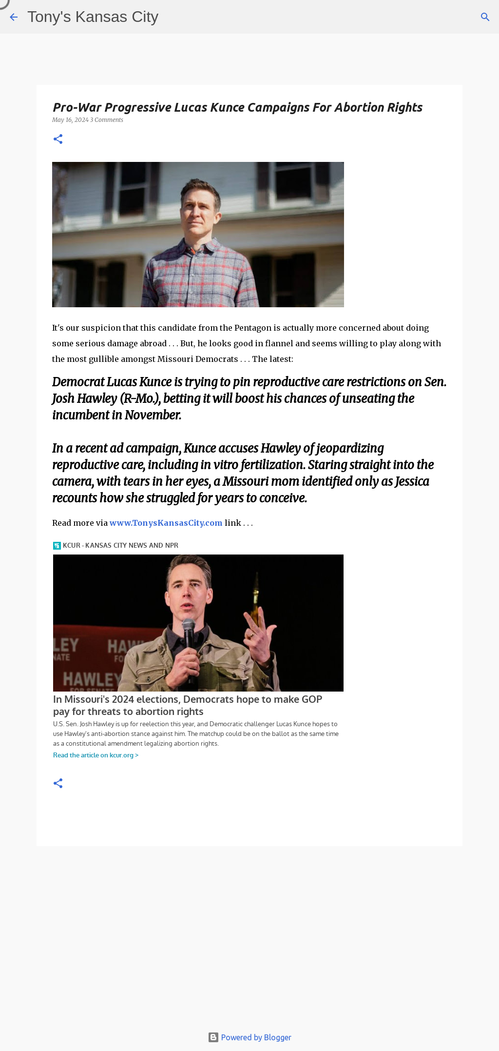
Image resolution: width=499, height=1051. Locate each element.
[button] (58, 139)
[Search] (485, 17)
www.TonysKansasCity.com (166, 523)
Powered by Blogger (249, 1037)
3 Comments (106, 119)
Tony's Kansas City (92, 16)
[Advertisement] (249, 941)
